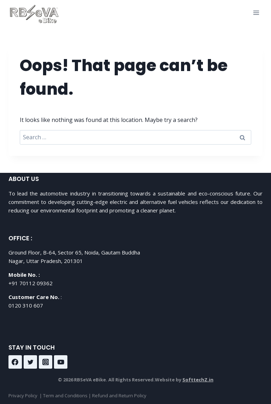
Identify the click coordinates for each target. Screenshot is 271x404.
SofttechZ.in (197, 379)
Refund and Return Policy (119, 395)
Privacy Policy (22, 395)
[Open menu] (256, 12)
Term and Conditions (65, 395)
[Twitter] (30, 362)
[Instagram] (45, 362)
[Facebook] (15, 362)
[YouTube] (60, 362)
